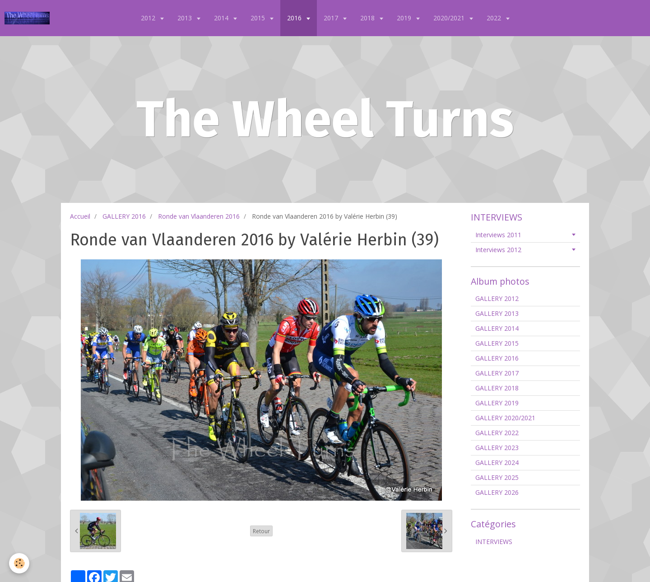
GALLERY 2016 (124, 216)
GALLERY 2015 (497, 343)
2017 (332, 18)
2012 (149, 18)
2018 (368, 18)
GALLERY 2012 (497, 298)
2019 (405, 18)
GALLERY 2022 (497, 432)
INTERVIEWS (493, 541)
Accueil (80, 216)
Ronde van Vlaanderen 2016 (199, 216)
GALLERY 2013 (497, 313)
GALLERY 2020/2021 (505, 417)
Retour (261, 531)
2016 (295, 18)
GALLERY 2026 (497, 492)
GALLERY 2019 (497, 403)
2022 (495, 18)
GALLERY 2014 (497, 328)
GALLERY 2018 (497, 388)
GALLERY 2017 (497, 373)
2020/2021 (449, 18)
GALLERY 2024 (497, 462)
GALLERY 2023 (497, 447)
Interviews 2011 (498, 234)
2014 (222, 18)
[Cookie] (19, 563)
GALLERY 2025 (497, 477)
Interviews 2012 (498, 249)
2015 (259, 18)
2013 (185, 18)
